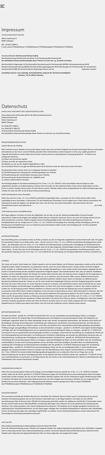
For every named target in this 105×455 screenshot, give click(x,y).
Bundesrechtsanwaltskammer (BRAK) (67, 69)
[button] (2, 6)
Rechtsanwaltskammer (10, 75)
